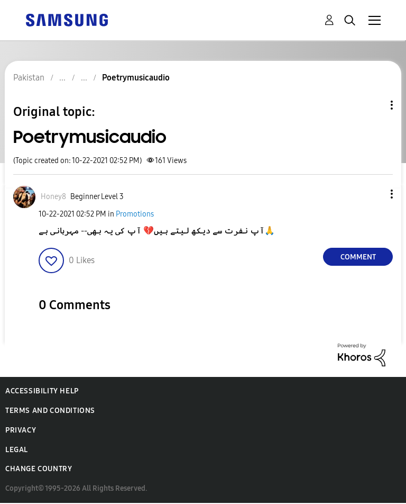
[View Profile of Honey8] (53, 196)
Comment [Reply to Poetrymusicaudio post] (358, 257)
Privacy (20, 430)
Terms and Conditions (50, 410)
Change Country (38, 468)
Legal (16, 449)
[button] (374, 194)
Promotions (135, 214)
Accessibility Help (42, 390)
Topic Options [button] (374, 105)
